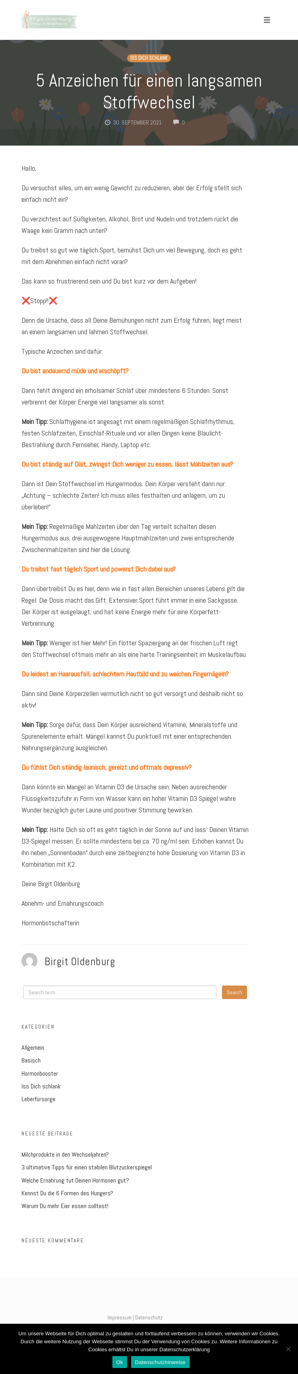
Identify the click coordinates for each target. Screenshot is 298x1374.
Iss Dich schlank (149, 58)
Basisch (31, 1060)
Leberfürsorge (38, 1099)
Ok (119, 1362)
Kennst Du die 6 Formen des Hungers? (67, 1193)
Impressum (119, 1317)
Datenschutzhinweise (160, 1362)
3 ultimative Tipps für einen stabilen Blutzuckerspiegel (87, 1167)
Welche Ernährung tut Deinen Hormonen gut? (75, 1180)
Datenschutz (149, 1317)
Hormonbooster (40, 1073)
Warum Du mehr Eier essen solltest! (65, 1206)
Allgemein (33, 1047)
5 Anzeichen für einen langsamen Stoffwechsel (149, 91)
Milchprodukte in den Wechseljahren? (65, 1154)
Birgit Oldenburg (80, 961)
